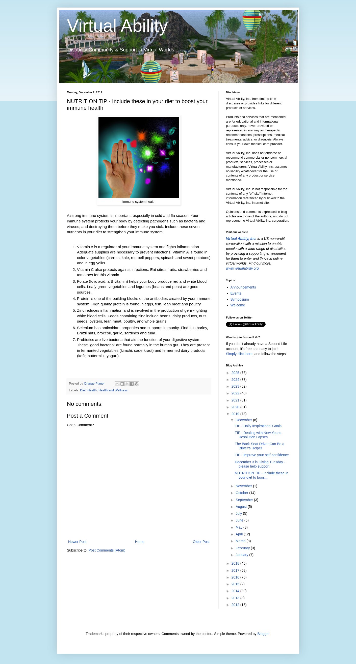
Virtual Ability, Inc (241, 239)
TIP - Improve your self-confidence (262, 455)
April (240, 534)
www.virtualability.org (242, 268)
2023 (236, 386)
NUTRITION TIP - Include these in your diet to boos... (261, 475)
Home (139, 542)
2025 (236, 373)
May (239, 527)
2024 (236, 380)
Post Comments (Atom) (107, 550)
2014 (236, 591)
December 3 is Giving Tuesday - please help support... (260, 464)
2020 (236, 407)
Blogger (263, 634)
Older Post (201, 542)
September (245, 500)
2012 (236, 605)
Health (92, 390)
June (240, 520)
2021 (236, 400)
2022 (236, 393)
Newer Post (77, 542)
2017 (236, 570)
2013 (236, 598)
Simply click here (239, 354)
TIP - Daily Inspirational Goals (258, 426)
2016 (236, 577)
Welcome (238, 305)
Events (236, 293)
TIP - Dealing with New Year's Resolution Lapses (258, 435)
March (241, 541)
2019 (236, 414)
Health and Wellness (113, 390)
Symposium (240, 299)
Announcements (243, 287)
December (244, 420)
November (244, 486)
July (239, 513)
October (242, 493)
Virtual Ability (117, 26)
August (241, 507)
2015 (236, 584)
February (243, 548)
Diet (83, 390)
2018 (236, 563)
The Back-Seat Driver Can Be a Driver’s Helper (259, 446)
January (242, 555)
